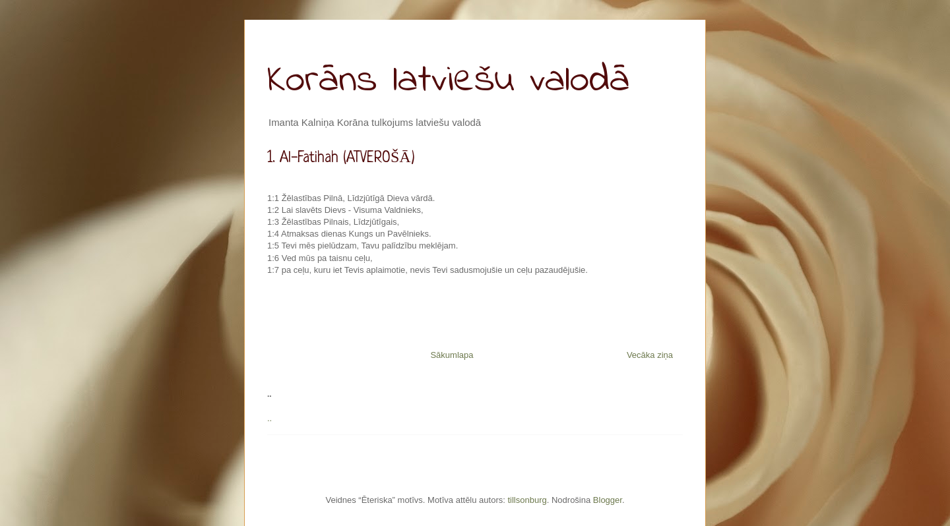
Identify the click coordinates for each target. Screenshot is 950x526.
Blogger (607, 500)
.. (269, 418)
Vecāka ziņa (650, 355)
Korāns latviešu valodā (448, 80)
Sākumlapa (451, 355)
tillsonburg (526, 500)
